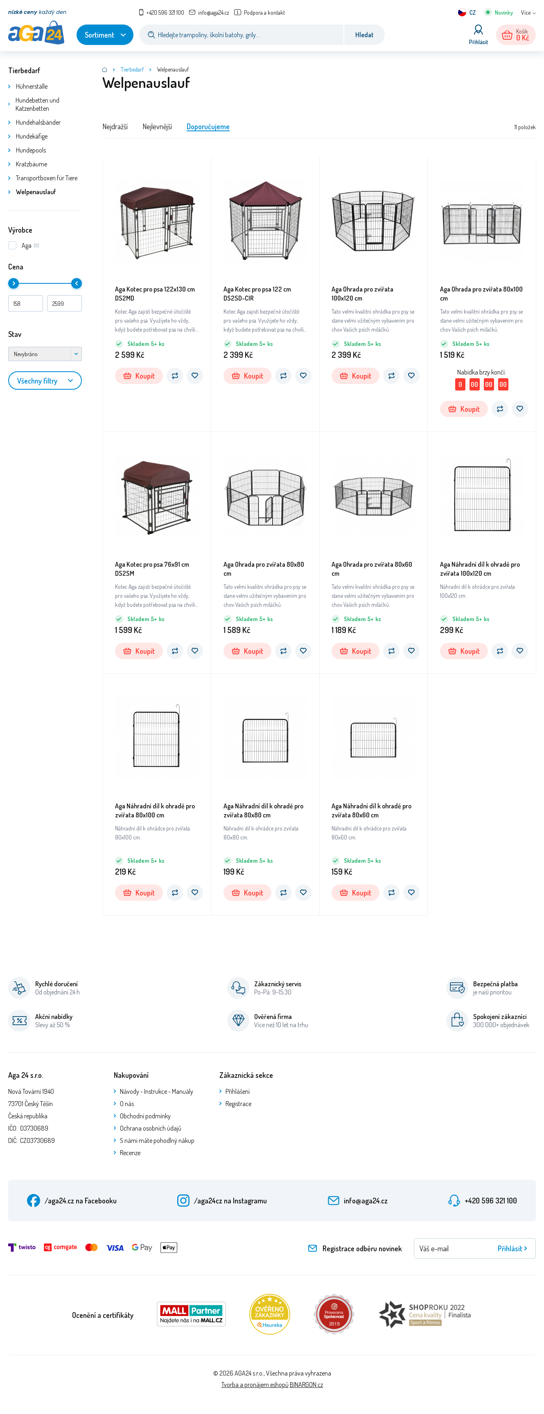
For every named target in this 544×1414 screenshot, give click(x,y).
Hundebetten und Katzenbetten (37, 104)
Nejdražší (115, 126)
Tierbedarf (24, 70)
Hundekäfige (31, 136)
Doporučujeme (208, 126)
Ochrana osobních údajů (150, 1128)
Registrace (238, 1104)
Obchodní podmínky (145, 1116)
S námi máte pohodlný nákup (157, 1140)
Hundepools (31, 150)
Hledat (364, 35)
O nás (127, 1104)
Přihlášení (238, 1091)
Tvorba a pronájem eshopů (255, 1384)
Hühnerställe (31, 86)
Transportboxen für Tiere (46, 178)
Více (525, 12)
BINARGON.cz (306, 1384)
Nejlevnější (157, 126)
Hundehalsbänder (38, 122)
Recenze (130, 1153)
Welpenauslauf (36, 192)
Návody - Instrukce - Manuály (156, 1091)
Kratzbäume (31, 164)
